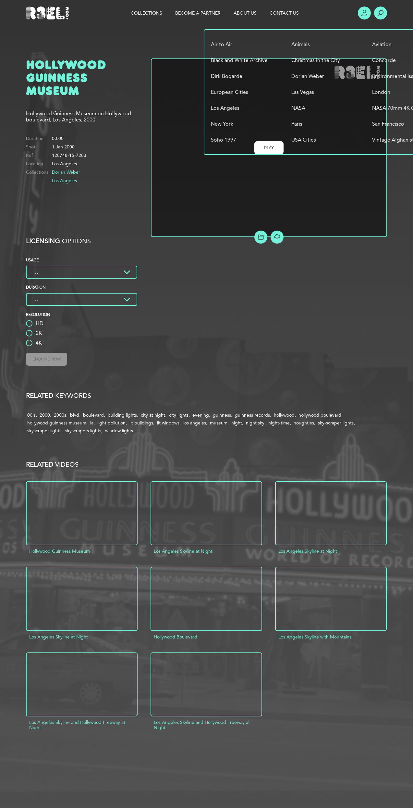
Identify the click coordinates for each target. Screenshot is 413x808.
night (236, 422)
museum (218, 422)
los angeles (194, 422)
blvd (74, 415)
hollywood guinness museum (56, 422)
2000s (60, 415)
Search (380, 12)
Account (364, 12)
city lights (178, 415)
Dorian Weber (66, 172)
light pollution (111, 422)
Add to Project (260, 237)
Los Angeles (64, 180)
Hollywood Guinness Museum (59, 551)
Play (269, 147)
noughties (304, 422)
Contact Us (284, 13)
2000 (45, 415)
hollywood (284, 415)
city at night (153, 415)
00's (31, 415)
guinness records (252, 415)
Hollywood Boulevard (175, 636)
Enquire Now (46, 359)
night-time (279, 422)
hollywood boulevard (319, 415)
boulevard (93, 415)
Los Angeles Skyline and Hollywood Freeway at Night (77, 725)
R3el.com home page (48, 12)
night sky (255, 422)
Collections (146, 13)
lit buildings (141, 422)
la (91, 422)
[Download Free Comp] (277, 237)
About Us (245, 13)
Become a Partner (198, 13)
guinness (222, 415)
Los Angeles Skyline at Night (183, 551)
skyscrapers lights (83, 430)
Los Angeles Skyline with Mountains (314, 636)
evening (200, 415)
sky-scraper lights (336, 422)
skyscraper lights (44, 430)
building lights (122, 415)
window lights (119, 430)
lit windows (168, 422)
